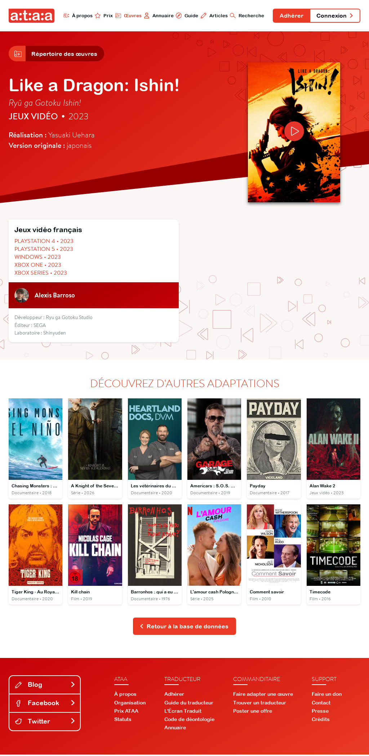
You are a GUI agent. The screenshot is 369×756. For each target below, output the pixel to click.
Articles (212, 15)
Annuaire (157, 15)
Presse (320, 712)
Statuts (123, 721)
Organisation (130, 704)
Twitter (45, 723)
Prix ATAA (126, 712)
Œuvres (126, 15)
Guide (185, 15)
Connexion (334, 16)
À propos (75, 15)
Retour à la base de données (183, 627)
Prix (102, 15)
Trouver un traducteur (259, 704)
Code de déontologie (189, 721)
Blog (45, 686)
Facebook (45, 704)
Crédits (321, 721)
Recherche (245, 15)
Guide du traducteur (188, 704)
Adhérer (290, 16)
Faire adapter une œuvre (263, 696)
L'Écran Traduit (182, 712)
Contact (321, 704)
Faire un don (327, 696)
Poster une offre (252, 712)
